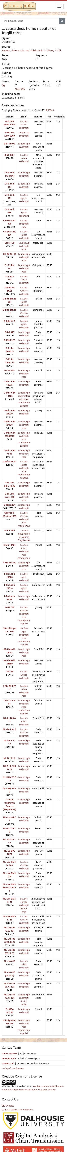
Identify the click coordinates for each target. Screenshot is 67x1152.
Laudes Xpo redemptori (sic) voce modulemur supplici (24, 399)
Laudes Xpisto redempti (24, 324)
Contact (8, 1105)
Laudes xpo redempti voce (24, 257)
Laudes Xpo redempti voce (24, 425)
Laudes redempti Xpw (24, 223)
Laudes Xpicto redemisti (24, 212)
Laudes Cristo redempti (24, 279)
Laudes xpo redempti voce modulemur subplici (24, 439)
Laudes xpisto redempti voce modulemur (24, 551)
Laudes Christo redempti (24, 290)
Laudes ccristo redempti (24, 124)
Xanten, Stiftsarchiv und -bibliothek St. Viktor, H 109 (31, 50)
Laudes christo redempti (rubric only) (24, 905)
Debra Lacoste (9, 1053)
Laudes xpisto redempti (24, 721)
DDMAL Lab (8, 1063)
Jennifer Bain (9, 1058)
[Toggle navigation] (59, 6)
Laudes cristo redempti (24, 158)
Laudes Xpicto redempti (24, 198)
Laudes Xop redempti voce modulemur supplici (24, 1027)
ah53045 (20, 89)
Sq (3, 85)
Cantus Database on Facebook (17, 1109)
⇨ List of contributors (13, 1068)
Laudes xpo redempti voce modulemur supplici (24, 707)
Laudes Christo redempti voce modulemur (24, 519)
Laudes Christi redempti (24, 675)
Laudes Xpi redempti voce (23, 246)
